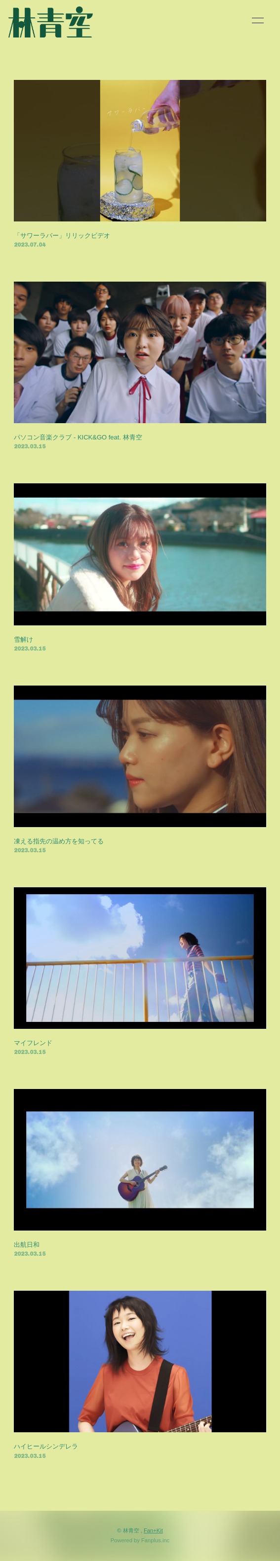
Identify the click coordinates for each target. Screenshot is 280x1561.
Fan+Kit (153, 1530)
